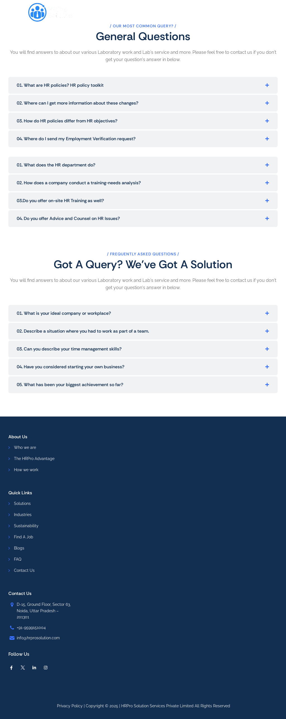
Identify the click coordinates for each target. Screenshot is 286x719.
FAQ (17, 559)
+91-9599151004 (31, 627)
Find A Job (23, 537)
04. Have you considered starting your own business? (70, 367)
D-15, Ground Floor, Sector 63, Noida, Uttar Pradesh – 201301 (44, 610)
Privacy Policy (70, 706)
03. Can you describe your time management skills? (69, 349)
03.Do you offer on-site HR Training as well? (60, 201)
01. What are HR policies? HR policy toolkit (60, 85)
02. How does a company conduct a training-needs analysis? (79, 183)
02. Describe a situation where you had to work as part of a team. (83, 331)
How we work (26, 470)
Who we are (25, 447)
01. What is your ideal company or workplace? (64, 313)
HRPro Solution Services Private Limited (157, 706)
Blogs (19, 548)
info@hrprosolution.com (38, 638)
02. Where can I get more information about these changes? (77, 103)
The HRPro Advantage (34, 458)
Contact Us (24, 570)
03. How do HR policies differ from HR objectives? (67, 121)
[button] (143, 85)
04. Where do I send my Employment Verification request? (76, 139)
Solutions (22, 503)
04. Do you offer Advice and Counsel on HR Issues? (68, 218)
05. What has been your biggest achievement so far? (70, 385)
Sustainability (26, 526)
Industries (23, 514)
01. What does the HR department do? (56, 165)
